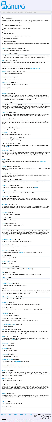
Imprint (10, 414)
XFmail (3, 407)
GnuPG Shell (5, 132)
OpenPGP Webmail (7, 283)
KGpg (3, 217)
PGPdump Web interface (8, 296)
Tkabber (4, 370)
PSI (3, 329)
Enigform (30, 269)
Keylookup (5, 212)
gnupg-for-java (6, 138)
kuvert (3, 228)
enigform (4, 66)
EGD (3, 60)
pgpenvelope (5, 302)
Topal (3, 378)
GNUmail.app (5, 127)
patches (21, 252)
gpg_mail (4, 159)
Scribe (3, 336)
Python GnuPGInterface (8, 324)
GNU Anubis (5, 119)
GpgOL (4, 185)
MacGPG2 (10, 239)
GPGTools (5, 196)
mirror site (43, 161)
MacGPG (4, 239)
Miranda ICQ (5, 261)
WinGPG (4, 393)
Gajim (3, 112)
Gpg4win (8, 146)
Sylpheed (4, 365)
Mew (3, 255)
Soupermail (5, 354)
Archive (15, 414)
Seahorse (4, 348)
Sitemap (21, 414)
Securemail (5, 343)
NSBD (3, 277)
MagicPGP (5, 245)
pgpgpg (3, 307)
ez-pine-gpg (5, 93)
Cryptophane (5, 53)
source (26, 420)
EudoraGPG (5, 77)
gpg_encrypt (5, 150)
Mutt (3, 272)
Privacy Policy (3, 414)
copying (16, 420)
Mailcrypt (4, 250)
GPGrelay (4, 190)
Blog (35, 12)
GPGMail (4, 173)
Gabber (4, 102)
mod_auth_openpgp (35, 68)
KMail (3, 223)
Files (31, 414)
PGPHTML (5, 313)
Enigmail (4, 71)
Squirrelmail (18, 361)
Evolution (4, 82)
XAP (3, 401)
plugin (13, 339)
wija (3, 384)
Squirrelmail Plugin (7, 359)
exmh (3, 88)
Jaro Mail (4, 204)
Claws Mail (5, 48)
